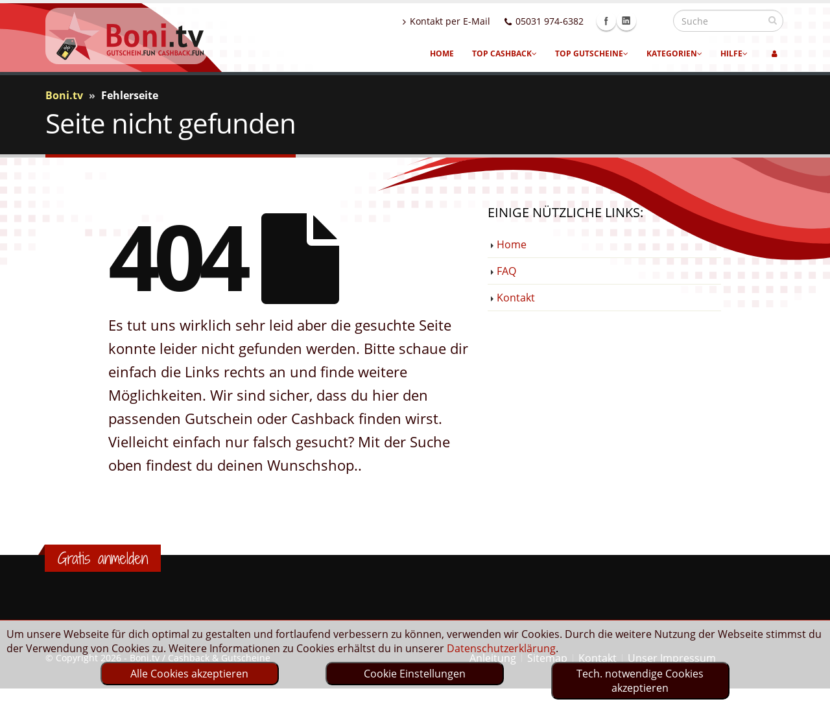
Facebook (634, 20)
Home (442, 53)
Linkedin (654, 20)
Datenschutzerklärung (501, 648)
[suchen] (773, 20)
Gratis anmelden (103, 558)
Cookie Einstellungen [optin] (415, 673)
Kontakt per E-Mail (474, 21)
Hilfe (734, 53)
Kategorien (674, 53)
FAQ (506, 271)
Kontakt (516, 297)
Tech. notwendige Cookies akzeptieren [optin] (640, 680)
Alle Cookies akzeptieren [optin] (189, 673)
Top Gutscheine (591, 53)
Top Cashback (504, 53)
